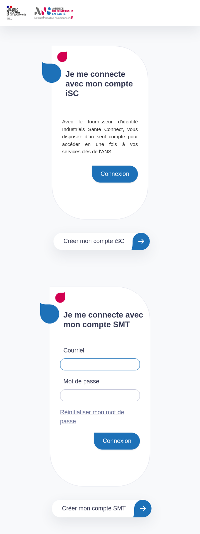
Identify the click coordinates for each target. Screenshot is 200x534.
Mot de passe (81, 381)
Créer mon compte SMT (94, 508)
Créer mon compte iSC (93, 241)
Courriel (73, 350)
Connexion (115, 174)
